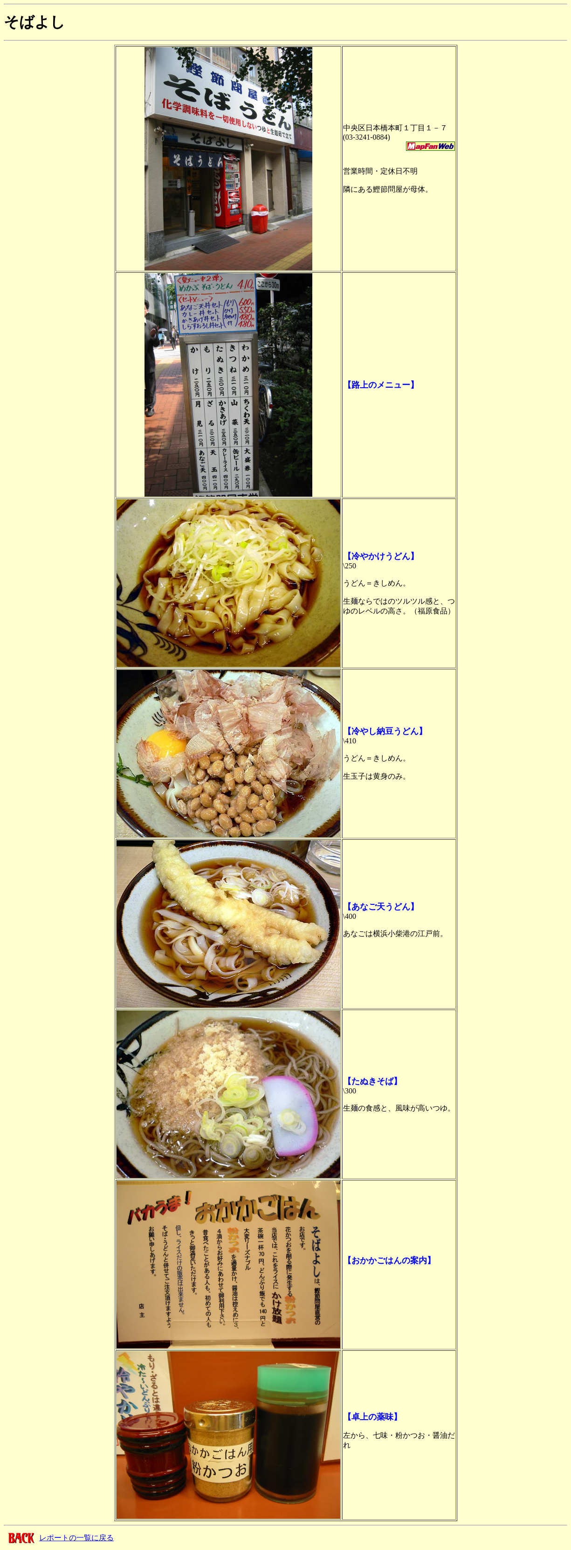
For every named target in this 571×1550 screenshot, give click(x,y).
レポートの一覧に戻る (76, 1538)
